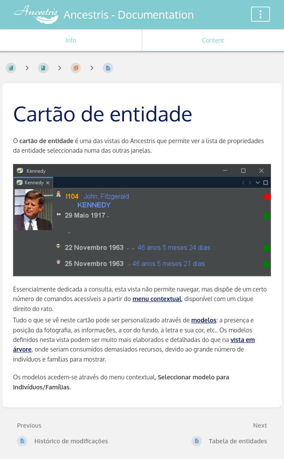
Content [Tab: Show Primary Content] (213, 40)
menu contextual (157, 298)
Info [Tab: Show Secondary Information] (70, 40)
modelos (204, 320)
